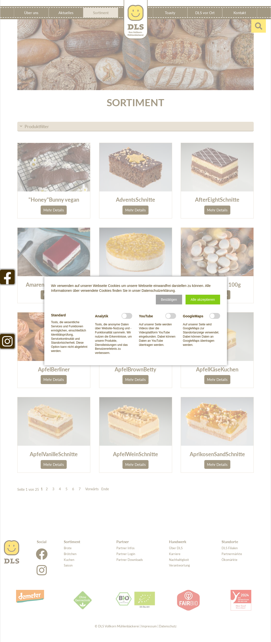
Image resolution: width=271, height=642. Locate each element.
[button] (169, 299)
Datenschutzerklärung (158, 291)
